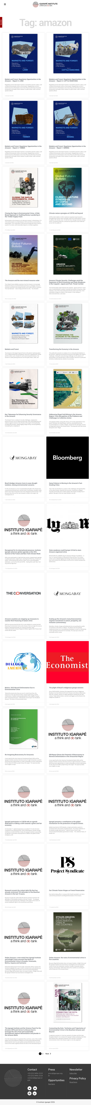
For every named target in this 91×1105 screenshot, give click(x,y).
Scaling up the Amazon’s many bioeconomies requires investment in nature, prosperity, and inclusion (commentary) (65, 620)
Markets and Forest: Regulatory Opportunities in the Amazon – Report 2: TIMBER (23, 147)
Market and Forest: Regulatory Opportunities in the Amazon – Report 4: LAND (23, 80)
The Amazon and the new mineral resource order (22, 280)
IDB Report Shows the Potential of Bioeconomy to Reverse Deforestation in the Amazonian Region (66, 755)
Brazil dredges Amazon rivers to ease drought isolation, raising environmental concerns (21, 484)
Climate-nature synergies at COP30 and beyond (66, 213)
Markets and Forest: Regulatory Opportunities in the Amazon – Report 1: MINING (67, 147)
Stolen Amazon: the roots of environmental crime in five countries (67, 958)
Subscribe (73, 1073)
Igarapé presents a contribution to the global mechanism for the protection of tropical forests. (66, 822)
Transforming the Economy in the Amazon (64, 349)
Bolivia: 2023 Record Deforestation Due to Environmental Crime (20, 688)
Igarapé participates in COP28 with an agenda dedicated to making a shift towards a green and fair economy (23, 823)
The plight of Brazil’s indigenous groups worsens (66, 688)
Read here (73, 1082)
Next (47, 1054)
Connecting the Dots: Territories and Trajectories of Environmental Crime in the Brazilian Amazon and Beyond (67, 1030)
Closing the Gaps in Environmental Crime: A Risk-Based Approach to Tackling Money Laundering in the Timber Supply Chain (22, 215)
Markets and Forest (12, 349)
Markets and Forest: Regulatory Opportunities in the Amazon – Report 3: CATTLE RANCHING (67, 80)
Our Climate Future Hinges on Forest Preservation (66, 890)
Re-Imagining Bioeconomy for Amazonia (19, 755)
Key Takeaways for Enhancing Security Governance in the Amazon (23, 415)
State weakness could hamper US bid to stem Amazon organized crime (65, 551)
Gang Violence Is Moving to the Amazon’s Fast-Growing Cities (65, 484)
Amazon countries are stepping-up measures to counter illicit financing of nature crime (22, 620)
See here (51, 1084)
